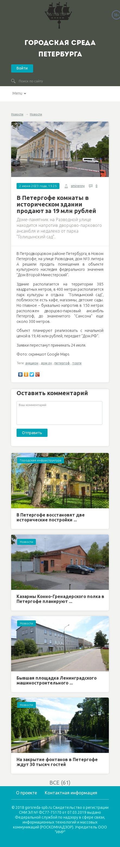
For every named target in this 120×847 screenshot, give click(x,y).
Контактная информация (71, 792)
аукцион (31, 363)
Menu (17, 93)
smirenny (78, 186)
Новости (17, 114)
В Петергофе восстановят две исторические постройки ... (51, 517)
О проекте (26, 792)
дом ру (46, 363)
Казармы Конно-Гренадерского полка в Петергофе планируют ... (60, 599)
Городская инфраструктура (40, 460)
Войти (22, 68)
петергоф (62, 363)
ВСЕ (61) (60, 782)
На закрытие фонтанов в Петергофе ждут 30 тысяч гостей (57, 762)
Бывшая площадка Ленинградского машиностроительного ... (57, 680)
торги (76, 363)
